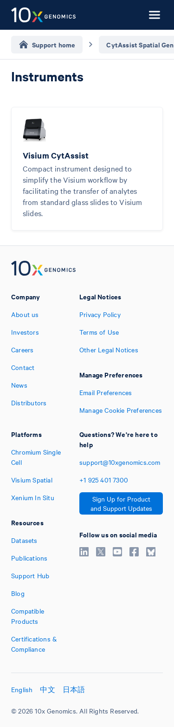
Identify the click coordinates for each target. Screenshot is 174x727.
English (21, 689)
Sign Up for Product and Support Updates (121, 503)
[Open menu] (154, 15)
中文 (47, 689)
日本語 (74, 689)
